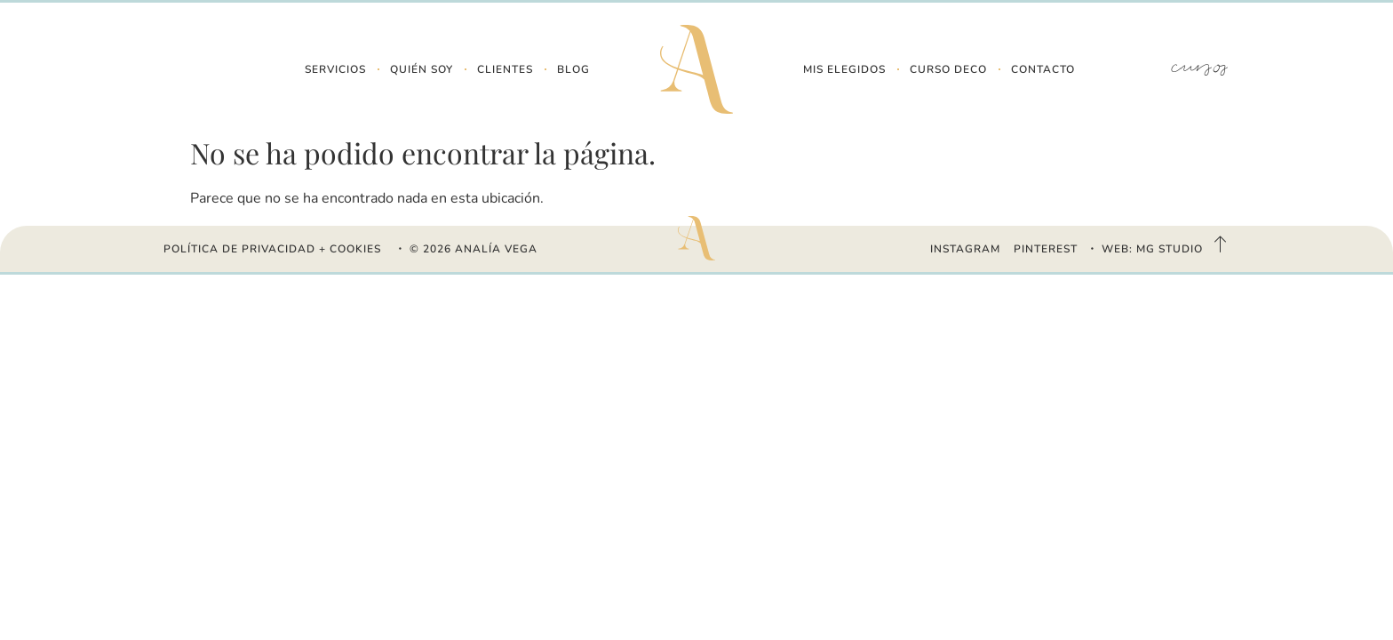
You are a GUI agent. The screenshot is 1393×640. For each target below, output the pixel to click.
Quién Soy (421, 69)
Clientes (505, 69)
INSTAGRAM (965, 249)
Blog (573, 69)
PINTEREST (1046, 249)
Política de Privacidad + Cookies (272, 249)
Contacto (1043, 69)
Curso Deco (948, 69)
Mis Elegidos (844, 69)
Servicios (335, 69)
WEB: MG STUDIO (1152, 249)
